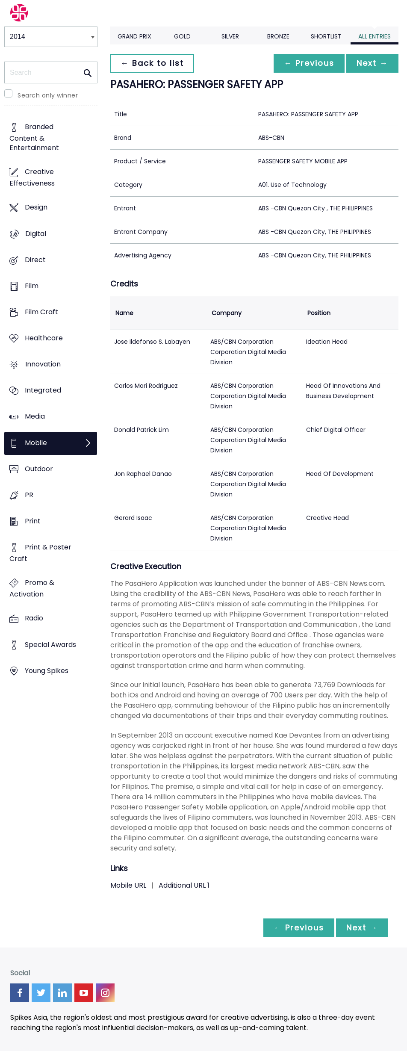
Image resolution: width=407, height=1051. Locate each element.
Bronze (278, 36)
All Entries (374, 36)
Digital (35, 234)
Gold (182, 36)
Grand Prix (134, 36)
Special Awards (50, 644)
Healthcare (44, 338)
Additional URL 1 (184, 885)
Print (33, 521)
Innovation (43, 364)
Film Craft (41, 312)
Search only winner (48, 95)
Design (36, 208)
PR (29, 495)
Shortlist (326, 36)
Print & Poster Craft (40, 553)
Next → (372, 63)
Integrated (43, 391)
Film (31, 286)
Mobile (36, 443)
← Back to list (152, 63)
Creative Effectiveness (32, 178)
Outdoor (39, 469)
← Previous (309, 63)
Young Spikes (46, 671)
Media (35, 417)
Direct (35, 260)
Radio (34, 618)
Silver (230, 36)
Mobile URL (128, 885)
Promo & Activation (31, 588)
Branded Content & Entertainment (34, 137)
